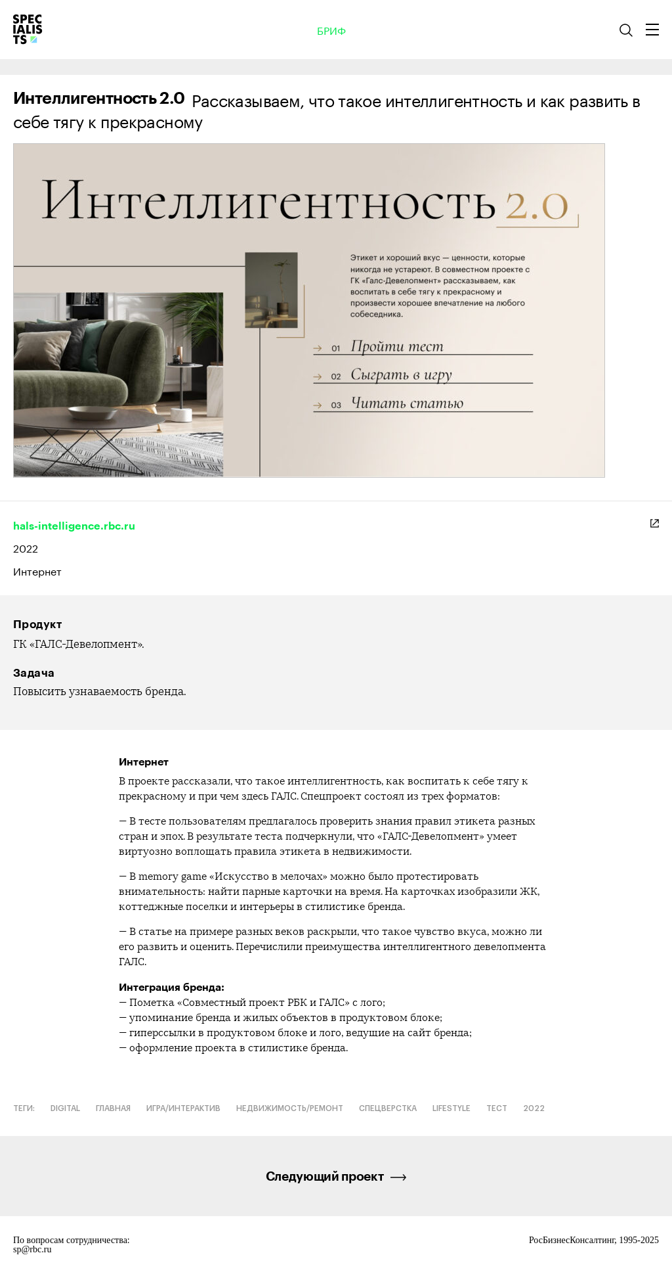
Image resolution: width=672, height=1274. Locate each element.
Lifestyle (451, 1108)
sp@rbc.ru (32, 1249)
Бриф (331, 29)
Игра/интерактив (183, 1108)
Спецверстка (388, 1108)
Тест (496, 1108)
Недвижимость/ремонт (289, 1108)
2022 (25, 547)
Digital (65, 1108)
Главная (113, 1108)
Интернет (37, 570)
